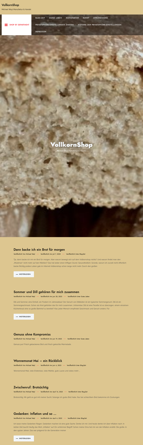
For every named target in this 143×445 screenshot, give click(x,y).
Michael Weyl (30, 254)
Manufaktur (72, 18)
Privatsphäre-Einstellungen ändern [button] (54, 25)
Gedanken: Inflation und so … (35, 413)
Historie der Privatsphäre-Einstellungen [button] (99, 25)
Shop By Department (16, 25)
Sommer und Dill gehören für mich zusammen (46, 292)
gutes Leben (55, 18)
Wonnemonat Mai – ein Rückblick (38, 360)
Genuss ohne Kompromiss (32, 334)
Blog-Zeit (40, 18)
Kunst (86, 18)
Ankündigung (100, 18)
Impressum (40, 31)
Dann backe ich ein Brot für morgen (39, 249)
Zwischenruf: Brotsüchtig (31, 387)
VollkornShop (10, 5)
